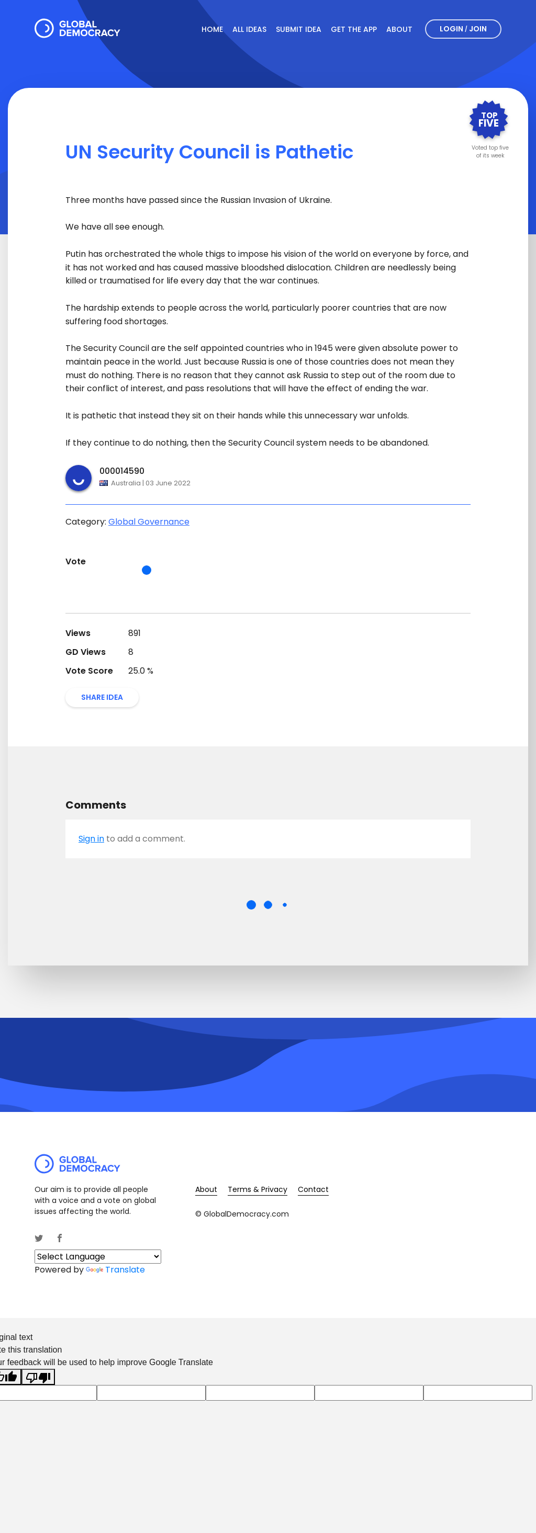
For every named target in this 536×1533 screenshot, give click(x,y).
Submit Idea (298, 29)
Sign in (91, 839)
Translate (115, 1270)
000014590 (121, 471)
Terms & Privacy (257, 1189)
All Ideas (249, 29)
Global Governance (148, 522)
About (399, 29)
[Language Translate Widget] (98, 1257)
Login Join (463, 29)
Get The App (354, 29)
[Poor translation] (38, 1377)
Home (212, 29)
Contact (313, 1189)
